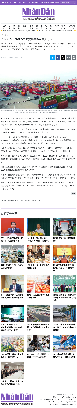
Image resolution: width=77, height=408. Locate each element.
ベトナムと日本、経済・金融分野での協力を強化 (12, 382)
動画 (51, 27)
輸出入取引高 (36, 201)
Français (36, 2)
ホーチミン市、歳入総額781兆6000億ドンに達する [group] (55, 31)
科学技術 (31, 27)
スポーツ (24, 27)
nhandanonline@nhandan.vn (65, 404)
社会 (9, 27)
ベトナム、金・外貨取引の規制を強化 (38, 266)
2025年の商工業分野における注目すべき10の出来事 (64, 355)
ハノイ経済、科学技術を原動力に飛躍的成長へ (12, 355)
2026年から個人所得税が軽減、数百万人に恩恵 (37, 355)
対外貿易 (4, 201)
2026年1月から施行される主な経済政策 (12, 266)
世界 (41, 27)
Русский (43, 2)
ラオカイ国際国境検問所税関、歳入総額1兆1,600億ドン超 (38, 327)
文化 (19, 27)
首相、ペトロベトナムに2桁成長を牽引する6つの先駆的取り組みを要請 (12, 327)
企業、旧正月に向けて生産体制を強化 (38, 296)
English (25, 2)
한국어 (56, 2)
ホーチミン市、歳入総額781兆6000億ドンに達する (38, 239)
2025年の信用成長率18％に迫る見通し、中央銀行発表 (64, 268)
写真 (46, 27)
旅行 (37, 27)
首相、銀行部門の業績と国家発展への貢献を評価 (12, 239)
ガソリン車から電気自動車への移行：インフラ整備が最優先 (64, 327)
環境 (14, 27)
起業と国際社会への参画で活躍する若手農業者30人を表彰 (64, 297)
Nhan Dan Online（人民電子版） (38, 14)
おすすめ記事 (9, 213)
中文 (30, 2)
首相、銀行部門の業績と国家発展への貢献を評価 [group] (19, 31)
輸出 (22, 201)
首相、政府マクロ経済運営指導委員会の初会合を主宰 (12, 296)
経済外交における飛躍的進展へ (64, 239)
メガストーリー (72, 27)
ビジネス (4, 27)
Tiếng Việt (17, 2)
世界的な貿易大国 (13, 201)
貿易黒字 (28, 201)
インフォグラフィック (59, 27)
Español (50, 2)
